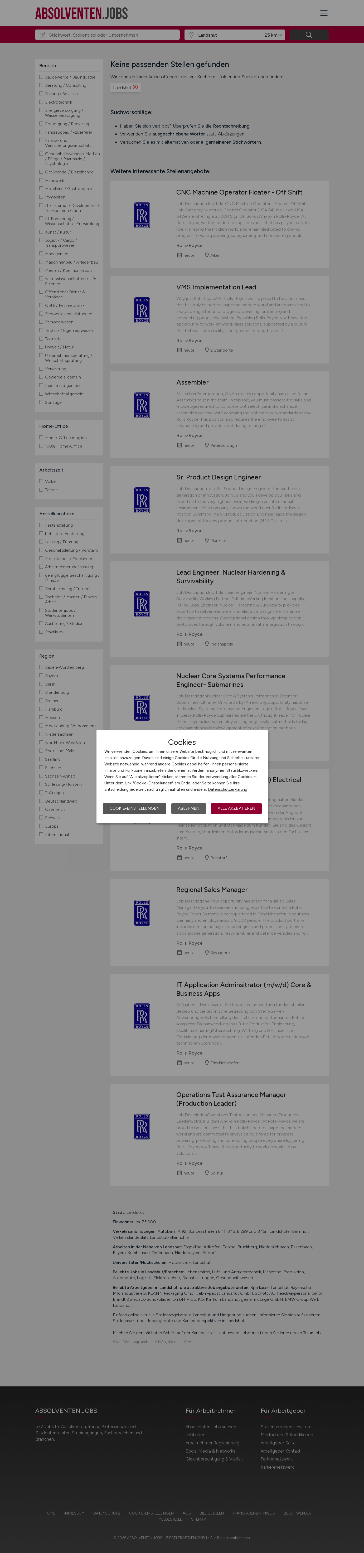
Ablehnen (188, 808)
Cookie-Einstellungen (134, 808)
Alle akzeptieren (236, 808)
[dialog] (182, 776)
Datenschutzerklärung (227, 789)
